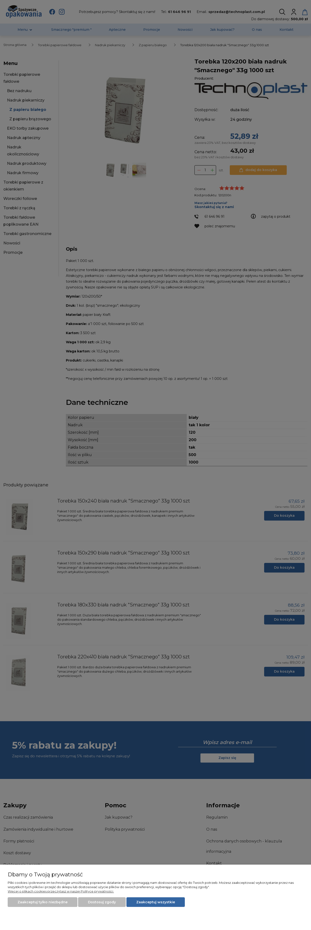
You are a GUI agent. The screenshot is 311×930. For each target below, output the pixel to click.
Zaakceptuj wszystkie (155, 902)
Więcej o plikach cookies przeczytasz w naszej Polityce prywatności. (61, 891)
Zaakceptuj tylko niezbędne (43, 902)
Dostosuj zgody (102, 902)
